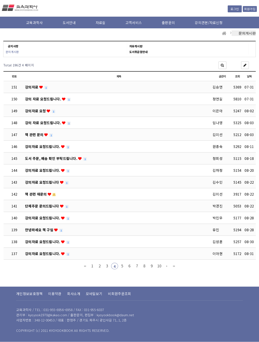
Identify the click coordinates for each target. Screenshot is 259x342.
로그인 (235, 9)
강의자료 (32, 87)
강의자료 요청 (36, 110)
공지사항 (13, 46)
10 (159, 265)
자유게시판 (136, 46)
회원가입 (250, 9)
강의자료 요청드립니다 (42, 182)
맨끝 (174, 266)
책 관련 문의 (34, 134)
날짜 (249, 76)
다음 (167, 266)
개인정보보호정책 (29, 293)
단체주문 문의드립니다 (42, 206)
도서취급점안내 (138, 52)
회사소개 (73, 293)
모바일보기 (94, 293)
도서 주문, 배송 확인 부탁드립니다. (51, 158)
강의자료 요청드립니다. (43, 146)
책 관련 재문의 (36, 194)
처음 (85, 266)
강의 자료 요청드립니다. (43, 98)
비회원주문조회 (119, 293)
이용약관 (54, 293)
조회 (237, 76)
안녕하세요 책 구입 (39, 229)
